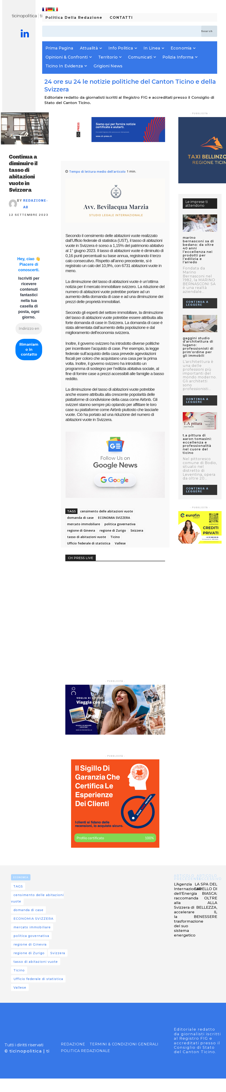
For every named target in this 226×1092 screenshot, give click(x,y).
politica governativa (120, 524)
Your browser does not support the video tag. (98, 583)
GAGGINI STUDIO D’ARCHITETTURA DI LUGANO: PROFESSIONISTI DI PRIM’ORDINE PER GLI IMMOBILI (199, 336)
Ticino (115, 537)
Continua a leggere (197, 294)
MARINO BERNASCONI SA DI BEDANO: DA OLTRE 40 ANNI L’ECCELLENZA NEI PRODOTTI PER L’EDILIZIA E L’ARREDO (200, 245)
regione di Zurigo (113, 530)
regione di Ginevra (81, 530)
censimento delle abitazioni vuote (106, 511)
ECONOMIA (20, 877)
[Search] (209, 31)
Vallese (120, 543)
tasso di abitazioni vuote (86, 537)
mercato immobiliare (83, 524)
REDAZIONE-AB (35, 204)
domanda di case (80, 518)
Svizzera (136, 530)
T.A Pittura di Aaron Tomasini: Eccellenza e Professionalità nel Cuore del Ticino (200, 430)
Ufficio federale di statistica (88, 543)
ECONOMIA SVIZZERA (114, 518)
